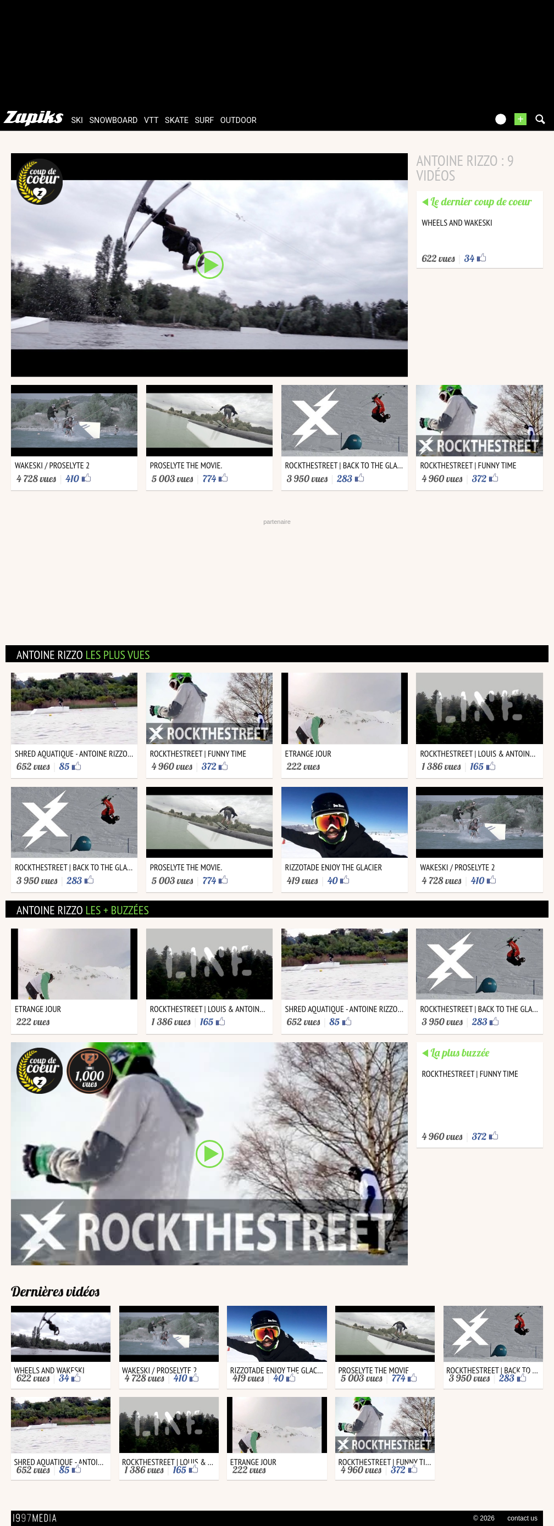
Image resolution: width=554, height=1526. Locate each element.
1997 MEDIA (38, 1518)
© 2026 (484, 1518)
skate (177, 120)
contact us (522, 1518)
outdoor (238, 120)
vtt (151, 120)
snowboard (114, 120)
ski (77, 120)
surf (204, 120)
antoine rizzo (83, 654)
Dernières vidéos (55, 1291)
